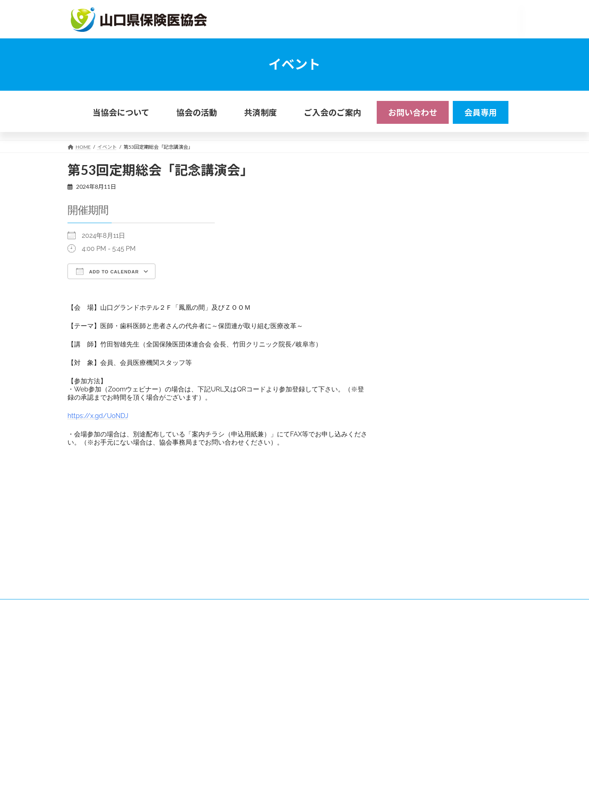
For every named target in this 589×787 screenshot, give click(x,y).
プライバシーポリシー (165, 651)
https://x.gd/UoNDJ (97, 416)
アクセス (84, 651)
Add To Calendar (107, 271)
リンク (117, 651)
